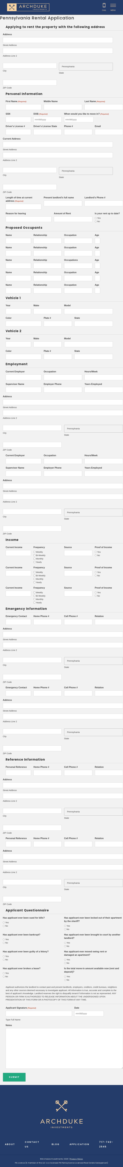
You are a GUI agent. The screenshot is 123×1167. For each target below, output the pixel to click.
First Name (16, 101)
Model (67, 305)
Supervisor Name (15, 384)
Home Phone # (41, 616)
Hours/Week (90, 371)
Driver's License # (15, 126)
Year (8, 305)
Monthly (39, 558)
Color (9, 318)
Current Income (14, 547)
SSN (8, 114)
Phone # (68, 126)
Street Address (10, 45)
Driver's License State (45, 126)
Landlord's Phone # (94, 197)
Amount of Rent (62, 213)
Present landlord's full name (59, 197)
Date (76, 1008)
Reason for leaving (16, 213)
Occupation (70, 235)
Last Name (94, 101)
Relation (99, 616)
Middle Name (51, 101)
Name (9, 235)
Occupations (71, 260)
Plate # (47, 318)
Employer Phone (52, 384)
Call (104, 10)
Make (36, 305)
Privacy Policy (76, 1159)
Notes (9, 1025)
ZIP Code (7, 88)
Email (98, 126)
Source (68, 547)
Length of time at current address (19, 199)
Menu (113, 10)
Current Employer (15, 371)
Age (97, 235)
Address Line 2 (10, 56)
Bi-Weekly (40, 555)
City (4, 70)
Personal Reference (16, 767)
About (10, 1144)
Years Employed (93, 384)
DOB (40, 114)
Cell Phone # (71, 616)
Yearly (39, 562)
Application (79, 1144)
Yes (99, 218)
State (61, 73)
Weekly (39, 552)
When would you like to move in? (86, 114)
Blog (56, 1144)
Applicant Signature (21, 1008)
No (98, 221)
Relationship (40, 235)
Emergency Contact (16, 616)
